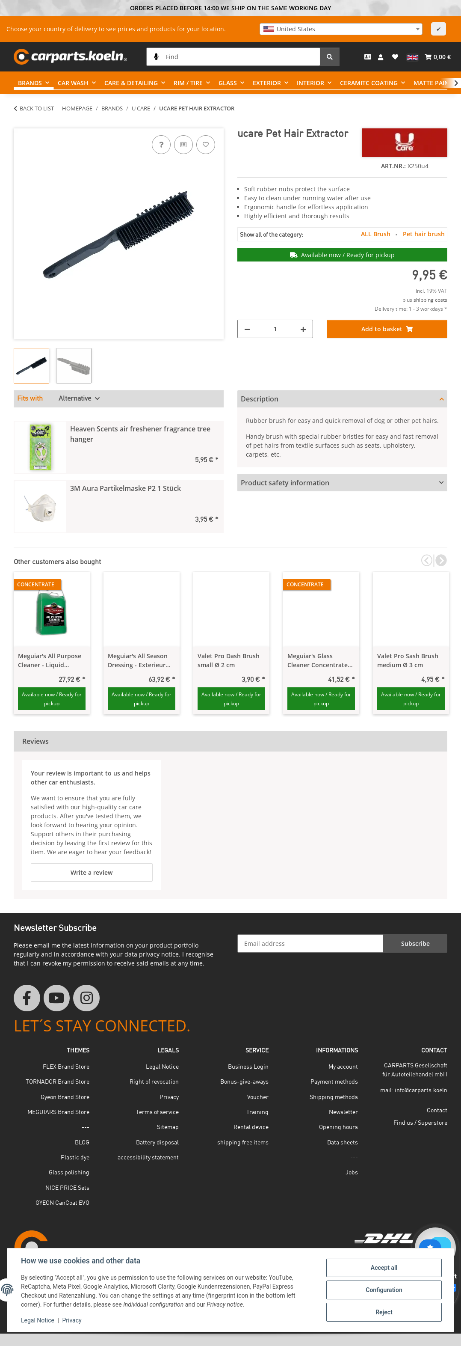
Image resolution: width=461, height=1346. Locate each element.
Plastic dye (75, 1158)
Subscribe (415, 943)
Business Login (248, 1067)
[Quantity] (275, 329)
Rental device (251, 1127)
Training (257, 1112)
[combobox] (341, 29)
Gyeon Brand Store (65, 1097)
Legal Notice (37, 1320)
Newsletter (343, 1112)
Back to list (37, 108)
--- (85, 1127)
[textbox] (341, 29)
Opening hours (338, 1127)
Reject (384, 1312)
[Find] (233, 57)
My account (343, 1067)
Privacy (71, 1320)
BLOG (82, 1143)
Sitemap (168, 1127)
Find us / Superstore (420, 1123)
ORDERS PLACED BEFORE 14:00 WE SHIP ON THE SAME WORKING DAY (230, 8)
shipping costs (430, 299)
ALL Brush (376, 234)
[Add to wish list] (205, 144)
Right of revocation (154, 1082)
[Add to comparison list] (183, 144)
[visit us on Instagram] (86, 998)
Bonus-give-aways (244, 1082)
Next (440, 561)
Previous (426, 561)
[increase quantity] (303, 329)
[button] (382, 57)
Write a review (91, 872)
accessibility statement (148, 1158)
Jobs (352, 1173)
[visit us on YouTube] (57, 998)
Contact (437, 1111)
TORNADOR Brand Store (57, 1082)
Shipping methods (334, 1097)
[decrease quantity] (247, 329)
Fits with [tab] (30, 398)
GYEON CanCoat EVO (62, 1203)
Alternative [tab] (76, 398)
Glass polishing (69, 1173)
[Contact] (368, 56)
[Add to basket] (20, 123)
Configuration (384, 1290)
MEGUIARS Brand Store (58, 1112)
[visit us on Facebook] (27, 998)
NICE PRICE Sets (67, 1188)
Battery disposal (157, 1143)
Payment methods (334, 1082)
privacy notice (159, 954)
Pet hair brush (424, 234)
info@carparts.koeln (421, 1090)
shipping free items (243, 1143)
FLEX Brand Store (66, 1067)
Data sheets (342, 1143)
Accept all (384, 1267)
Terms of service (157, 1112)
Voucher (258, 1097)
